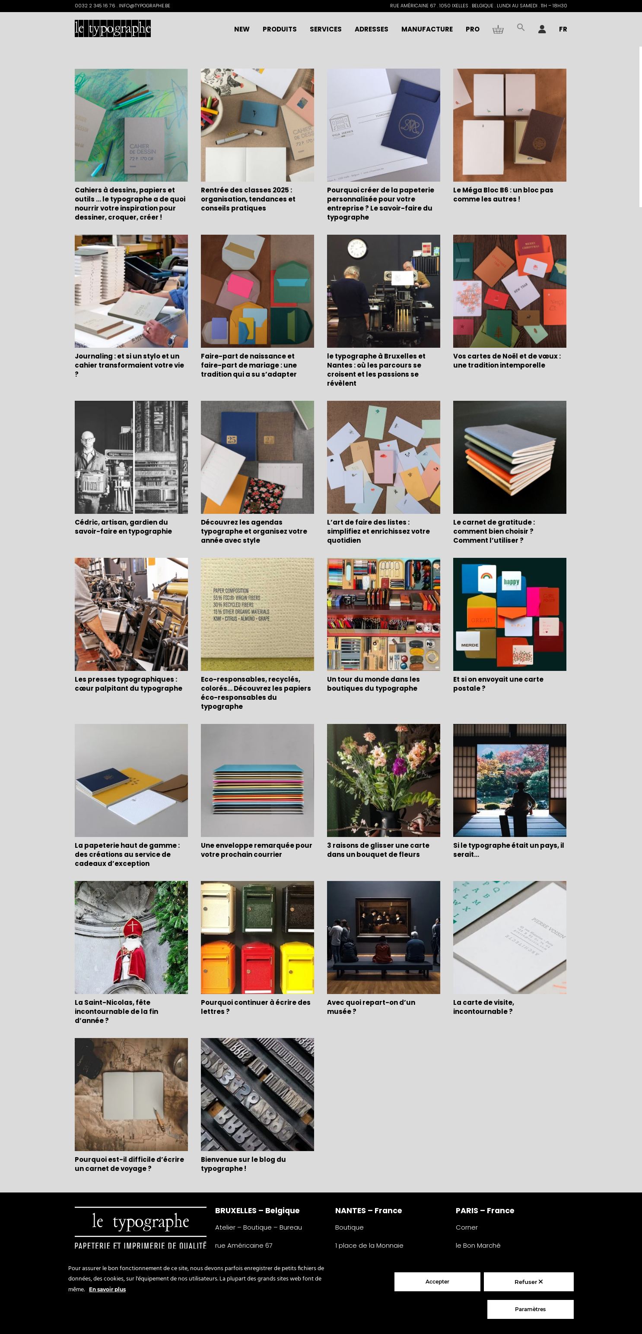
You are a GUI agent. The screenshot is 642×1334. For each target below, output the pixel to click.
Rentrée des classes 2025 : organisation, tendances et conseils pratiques (248, 199)
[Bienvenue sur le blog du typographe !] (257, 1095)
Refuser (529, 1281)
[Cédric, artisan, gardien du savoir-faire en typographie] (131, 458)
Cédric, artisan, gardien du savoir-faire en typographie (123, 527)
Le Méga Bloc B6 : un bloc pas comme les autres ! (503, 195)
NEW (242, 29)
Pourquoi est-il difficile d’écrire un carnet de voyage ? (129, 1164)
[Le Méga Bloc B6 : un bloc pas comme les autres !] (509, 126)
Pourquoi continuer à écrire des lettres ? (256, 1007)
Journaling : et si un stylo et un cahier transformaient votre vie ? (129, 365)
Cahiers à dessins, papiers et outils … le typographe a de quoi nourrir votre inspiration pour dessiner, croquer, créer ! (130, 204)
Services (326, 29)
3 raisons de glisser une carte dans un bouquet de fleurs (378, 850)
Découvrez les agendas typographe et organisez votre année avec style (254, 531)
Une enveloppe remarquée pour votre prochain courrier (256, 850)
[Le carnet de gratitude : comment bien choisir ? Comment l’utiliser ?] (509, 458)
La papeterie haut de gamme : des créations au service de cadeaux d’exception (127, 854)
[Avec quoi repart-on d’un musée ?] (383, 938)
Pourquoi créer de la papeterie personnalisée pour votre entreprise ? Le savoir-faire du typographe (380, 204)
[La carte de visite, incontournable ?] (509, 938)
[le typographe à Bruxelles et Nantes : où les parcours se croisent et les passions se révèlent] (383, 292)
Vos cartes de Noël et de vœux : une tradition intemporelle (507, 361)
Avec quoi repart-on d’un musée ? (371, 1007)
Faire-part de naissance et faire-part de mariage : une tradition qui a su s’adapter (249, 365)
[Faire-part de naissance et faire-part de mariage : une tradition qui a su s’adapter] (257, 292)
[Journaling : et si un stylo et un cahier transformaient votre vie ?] (131, 292)
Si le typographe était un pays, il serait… (508, 850)
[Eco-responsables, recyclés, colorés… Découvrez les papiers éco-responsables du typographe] (257, 615)
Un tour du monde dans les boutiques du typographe (373, 684)
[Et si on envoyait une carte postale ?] (509, 615)
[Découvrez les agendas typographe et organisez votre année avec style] (257, 458)
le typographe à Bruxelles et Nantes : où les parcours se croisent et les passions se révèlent (376, 370)
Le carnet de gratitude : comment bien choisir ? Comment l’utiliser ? (494, 531)
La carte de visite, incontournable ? (483, 1007)
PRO (473, 29)
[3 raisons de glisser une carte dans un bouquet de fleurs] (383, 781)
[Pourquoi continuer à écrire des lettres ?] (257, 938)
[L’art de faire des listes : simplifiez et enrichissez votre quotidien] (383, 458)
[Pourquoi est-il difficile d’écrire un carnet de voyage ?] (131, 1095)
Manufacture (427, 29)
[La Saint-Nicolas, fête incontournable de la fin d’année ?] (131, 938)
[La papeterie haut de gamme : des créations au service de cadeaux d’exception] (131, 781)
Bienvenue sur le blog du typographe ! (243, 1164)
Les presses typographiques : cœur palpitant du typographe (128, 684)
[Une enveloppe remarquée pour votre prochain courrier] (257, 781)
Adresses (371, 29)
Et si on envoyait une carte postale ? (498, 684)
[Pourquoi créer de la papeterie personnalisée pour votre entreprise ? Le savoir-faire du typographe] (383, 126)
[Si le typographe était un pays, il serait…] (509, 781)
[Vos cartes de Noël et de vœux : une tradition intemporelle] (509, 292)
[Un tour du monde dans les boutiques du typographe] (383, 615)
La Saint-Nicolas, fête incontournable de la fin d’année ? (116, 1011)
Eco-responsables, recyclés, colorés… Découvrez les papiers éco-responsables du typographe (256, 693)
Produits (280, 29)
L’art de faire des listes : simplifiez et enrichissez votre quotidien (378, 531)
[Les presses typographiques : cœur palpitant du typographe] (131, 615)
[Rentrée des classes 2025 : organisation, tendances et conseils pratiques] (257, 126)
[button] (521, 29)
